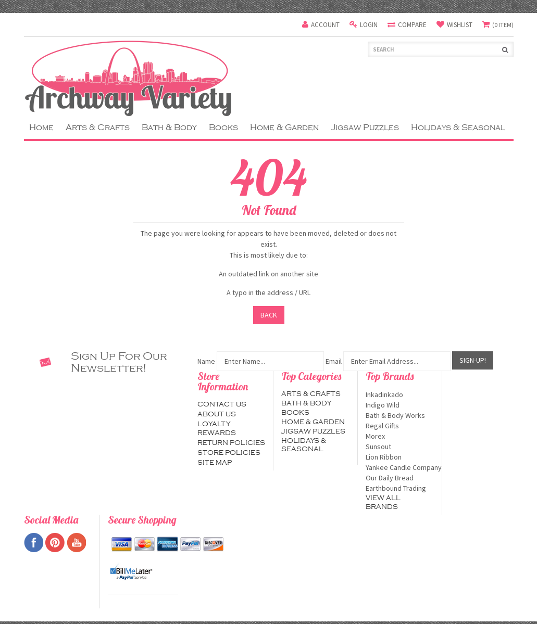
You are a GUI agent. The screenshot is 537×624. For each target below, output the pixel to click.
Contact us (221, 404)
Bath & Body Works (400, 415)
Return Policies (231, 443)
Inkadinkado (400, 394)
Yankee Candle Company (400, 467)
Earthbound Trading (400, 488)
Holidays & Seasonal (458, 127)
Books (223, 127)
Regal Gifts (400, 426)
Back (268, 315)
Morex (400, 436)
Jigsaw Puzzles (365, 127)
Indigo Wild (400, 405)
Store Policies (228, 452)
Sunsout (400, 446)
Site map (214, 462)
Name (206, 361)
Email (334, 361)
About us (216, 414)
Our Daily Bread (400, 478)
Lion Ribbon (400, 457)
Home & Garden (284, 127)
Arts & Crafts (98, 127)
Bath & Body (169, 127)
